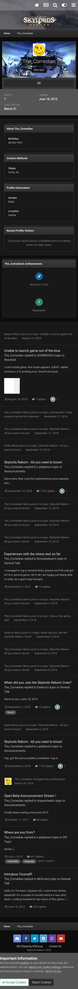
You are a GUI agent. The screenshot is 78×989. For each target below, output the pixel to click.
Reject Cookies (41, 982)
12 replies (42, 586)
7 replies (39, 399)
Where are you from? (19, 832)
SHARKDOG (44, 355)
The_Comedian (14, 355)
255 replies (38, 906)
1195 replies (46, 491)
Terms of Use (53, 971)
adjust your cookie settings (45, 967)
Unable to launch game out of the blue (32, 351)
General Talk (12, 563)
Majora (8, 334)
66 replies (40, 819)
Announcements (14, 471)
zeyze (7, 725)
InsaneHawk (45, 800)
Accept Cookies (14, 982)
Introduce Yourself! (18, 874)
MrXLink (42, 879)
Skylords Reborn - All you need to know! (33, 462)
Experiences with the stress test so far (32, 554)
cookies (24, 962)
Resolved (10, 359)
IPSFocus (37, 946)
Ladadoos (43, 467)
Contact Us (55, 946)
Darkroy (8, 632)
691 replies (35, 856)
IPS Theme (23, 946)
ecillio (7, 445)
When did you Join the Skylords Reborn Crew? (38, 683)
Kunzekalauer (45, 558)
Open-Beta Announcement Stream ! (30, 796)
